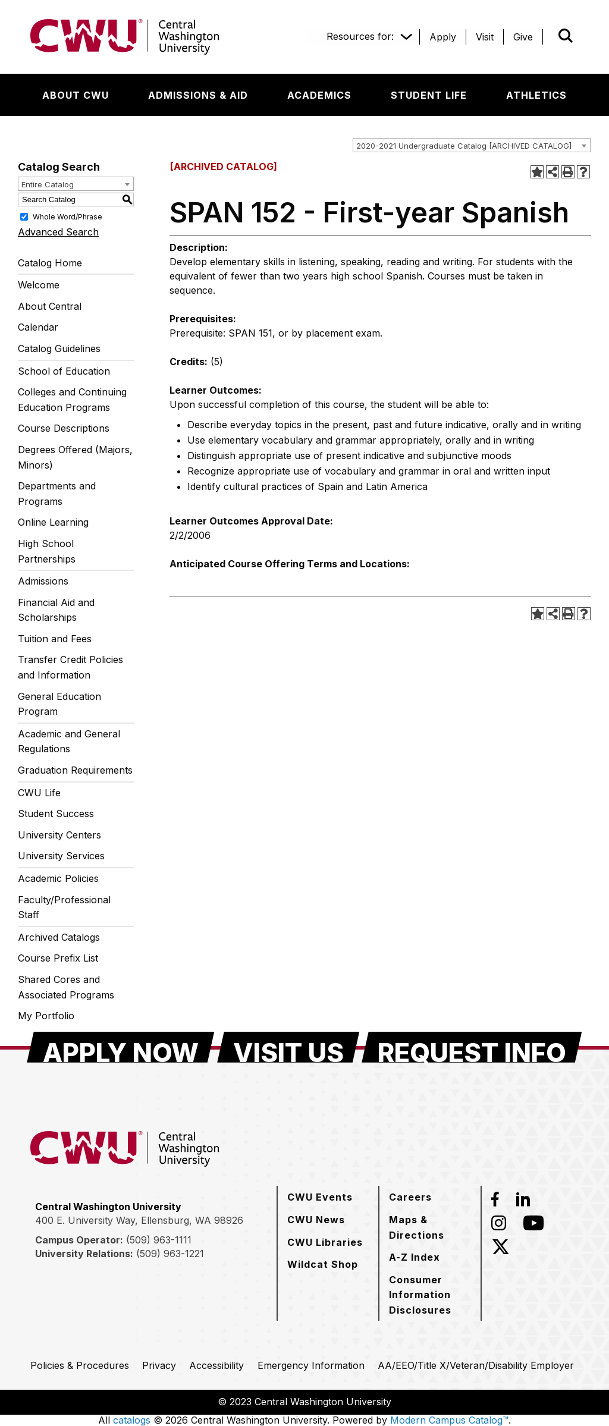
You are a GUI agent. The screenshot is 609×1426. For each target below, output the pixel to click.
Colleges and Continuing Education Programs (72, 399)
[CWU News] (316, 1219)
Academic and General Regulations (69, 741)
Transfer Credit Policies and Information (70, 667)
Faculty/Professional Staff (64, 907)
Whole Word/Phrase (67, 216)
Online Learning (53, 522)
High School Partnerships (47, 551)
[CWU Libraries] (325, 1242)
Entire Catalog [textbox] (47, 184)
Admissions (43, 581)
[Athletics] (536, 95)
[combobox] (472, 145)
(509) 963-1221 (170, 1253)
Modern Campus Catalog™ (449, 1420)
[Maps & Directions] (430, 1227)
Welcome (38, 285)
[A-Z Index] (414, 1257)
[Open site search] (566, 36)
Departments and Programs (57, 493)
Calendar (38, 327)
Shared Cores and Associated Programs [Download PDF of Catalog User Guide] (66, 987)
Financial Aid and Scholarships (56, 610)
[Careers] (410, 1197)
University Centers (59, 835)
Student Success (56, 813)
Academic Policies (58, 878)
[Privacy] (159, 1365)
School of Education (64, 371)
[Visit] (484, 37)
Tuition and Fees (55, 639)
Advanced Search (58, 232)
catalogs (131, 1420)
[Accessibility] (216, 1365)
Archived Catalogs (59, 937)
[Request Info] (472, 1047)
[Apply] (443, 37)
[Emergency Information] (311, 1365)
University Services (61, 856)
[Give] (523, 37)
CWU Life (39, 793)
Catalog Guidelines (59, 348)
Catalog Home (50, 263)
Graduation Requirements (75, 770)
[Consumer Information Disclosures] (430, 1295)
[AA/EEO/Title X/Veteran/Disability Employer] (476, 1365)
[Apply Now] (120, 1047)
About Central (49, 306)
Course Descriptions (63, 428)
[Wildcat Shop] (322, 1264)
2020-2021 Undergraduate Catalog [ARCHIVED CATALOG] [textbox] (464, 145)
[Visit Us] (288, 1047)
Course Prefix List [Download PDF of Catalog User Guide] (58, 958)
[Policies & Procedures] (80, 1365)
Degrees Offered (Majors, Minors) (75, 457)
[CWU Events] (320, 1197)
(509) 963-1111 (159, 1240)
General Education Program (59, 704)
